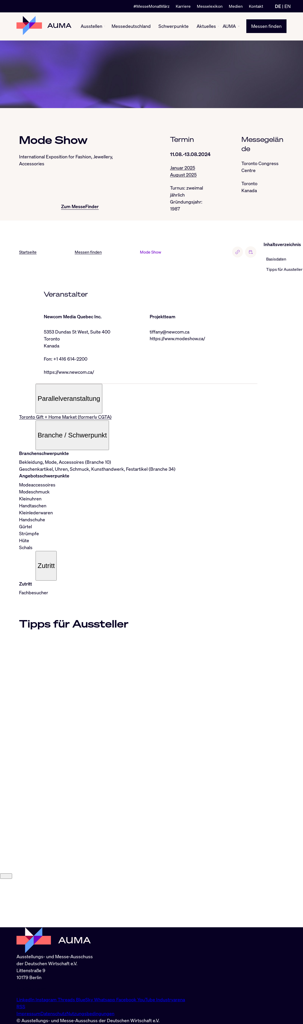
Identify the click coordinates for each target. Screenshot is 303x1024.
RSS (20, 1006)
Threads (67, 999)
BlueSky (85, 999)
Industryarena (170, 999)
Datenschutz (53, 1013)
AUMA (229, 26)
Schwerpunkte (173, 26)
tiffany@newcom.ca (169, 332)
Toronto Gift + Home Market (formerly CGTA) (65, 417)
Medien (236, 6)
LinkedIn (26, 999)
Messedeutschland (131, 26)
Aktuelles (206, 26)
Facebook (126, 999)
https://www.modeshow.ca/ (177, 339)
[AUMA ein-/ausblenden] (238, 26)
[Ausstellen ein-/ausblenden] (104, 26)
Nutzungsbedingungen (90, 1013)
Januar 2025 (182, 168)
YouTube (146, 999)
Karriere (183, 6)
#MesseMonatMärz (151, 6)
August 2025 (183, 175)
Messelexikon (210, 6)
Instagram (47, 999)
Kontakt (256, 6)
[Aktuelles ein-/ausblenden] (218, 27)
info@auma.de (31, 988)
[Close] (6, 924)
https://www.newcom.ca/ (69, 372)
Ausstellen (91, 26)
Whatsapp (105, 999)
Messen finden (266, 26)
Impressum (28, 1013)
